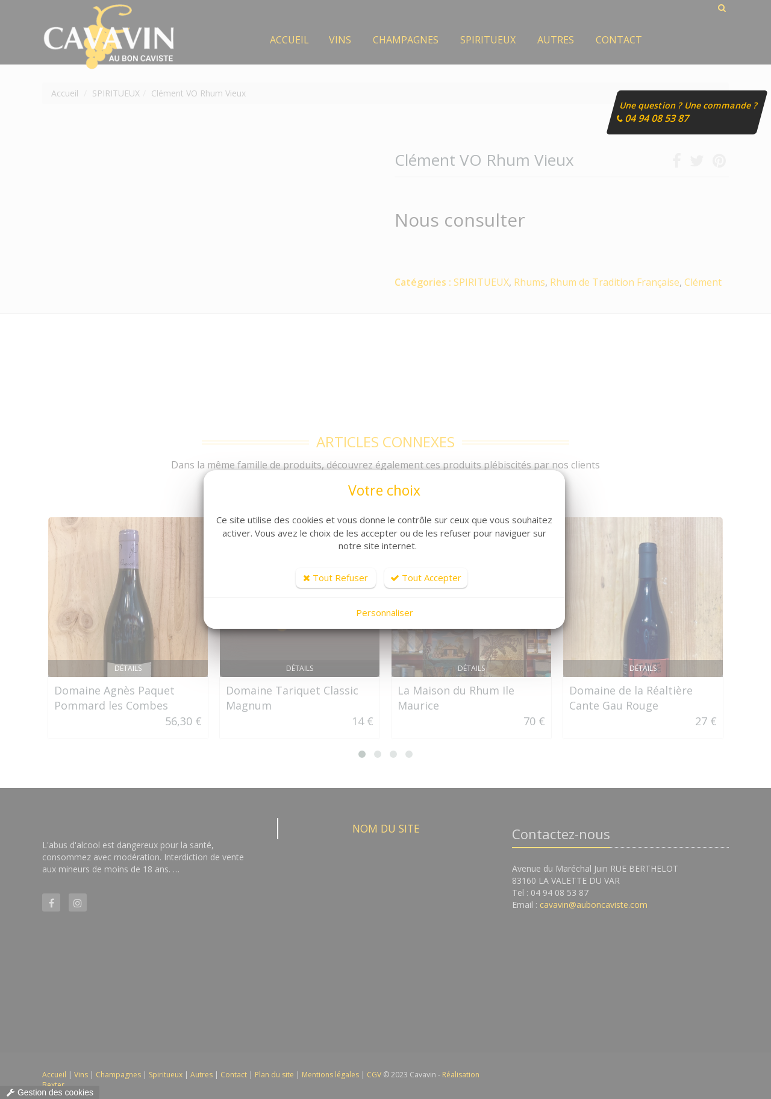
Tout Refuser (335, 578)
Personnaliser (384, 612)
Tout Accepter (425, 578)
